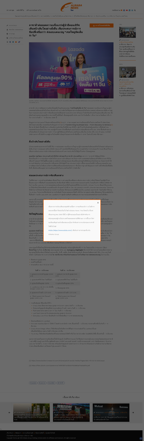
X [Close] (98, 202)
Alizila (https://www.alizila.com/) (60, 230)
